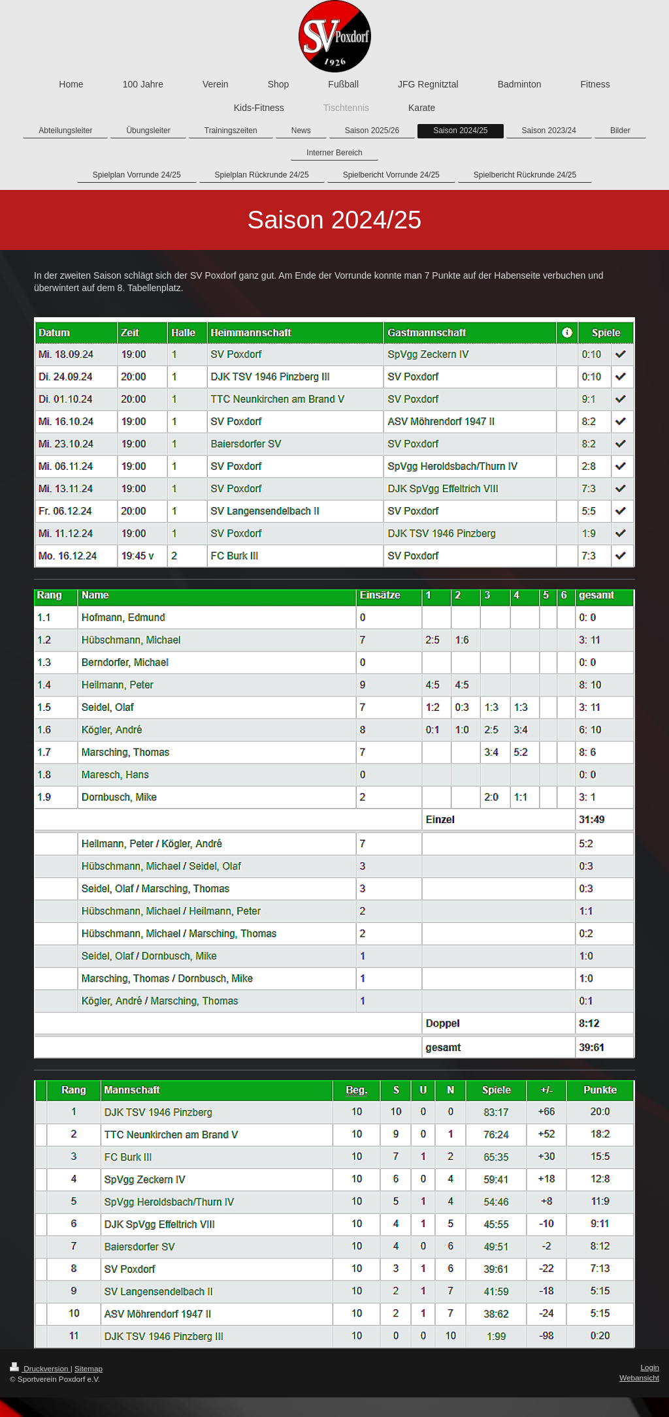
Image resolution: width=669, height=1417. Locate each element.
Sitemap (88, 1368)
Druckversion (40, 1368)
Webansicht (639, 1377)
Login (649, 1367)
